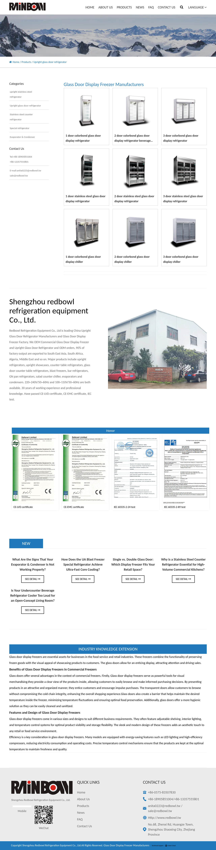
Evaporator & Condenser (22, 136)
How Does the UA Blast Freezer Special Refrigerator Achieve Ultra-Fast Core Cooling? (82, 564)
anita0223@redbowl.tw (164, 806)
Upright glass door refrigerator (25, 105)
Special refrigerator (19, 128)
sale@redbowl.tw (160, 811)
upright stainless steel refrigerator (21, 94)
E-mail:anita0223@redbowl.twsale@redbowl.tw (25, 173)
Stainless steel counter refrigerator (21, 117)
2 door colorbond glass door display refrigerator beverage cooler (132, 141)
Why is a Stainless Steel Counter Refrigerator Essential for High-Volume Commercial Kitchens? (183, 564)
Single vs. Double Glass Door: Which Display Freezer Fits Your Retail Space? (133, 564)
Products (124, 7)
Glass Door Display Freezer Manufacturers (126, 845)
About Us (105, 7)
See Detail (32, 579)
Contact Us (166, 7)
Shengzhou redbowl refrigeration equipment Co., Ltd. (51, 845)
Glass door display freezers (25, 719)
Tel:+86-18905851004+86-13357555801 (21, 159)
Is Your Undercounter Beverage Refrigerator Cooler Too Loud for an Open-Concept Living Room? (32, 595)
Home (90, 7)
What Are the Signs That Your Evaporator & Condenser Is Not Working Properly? (32, 564)
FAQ (151, 7)
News (140, 7)
